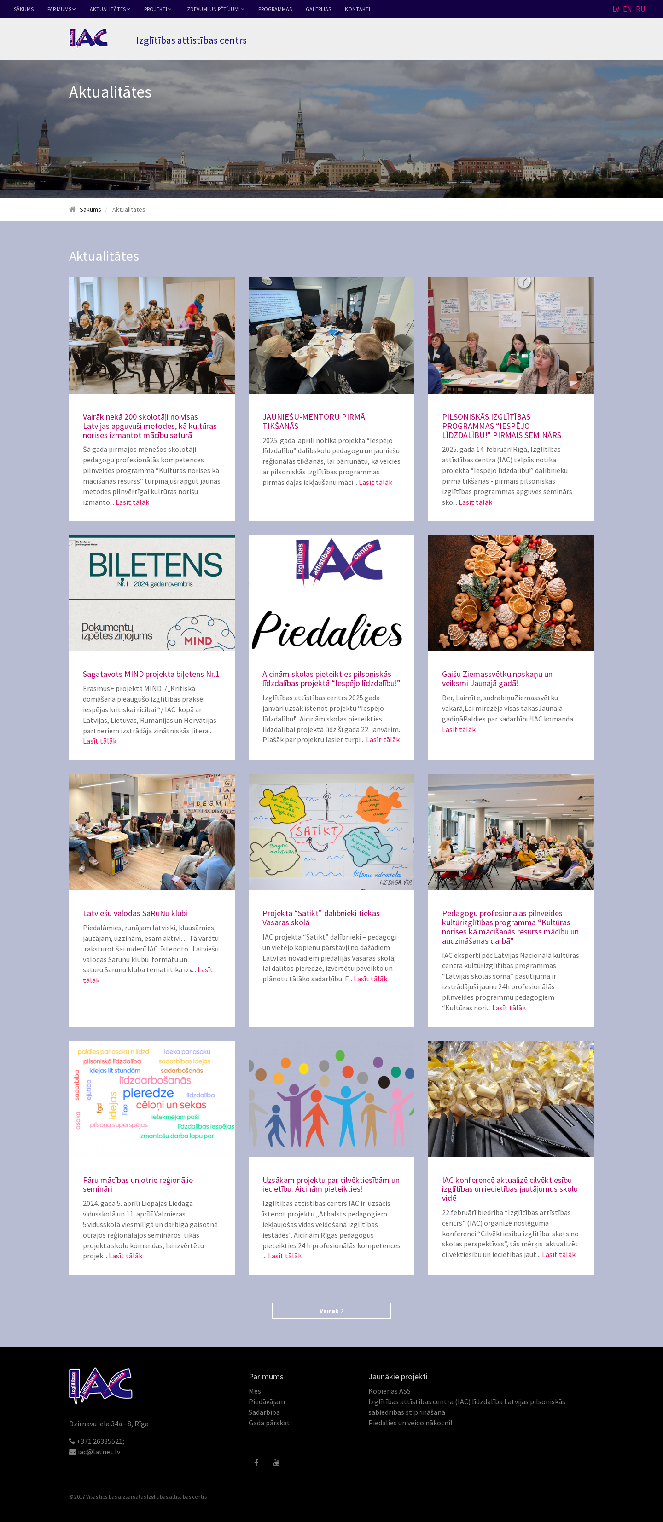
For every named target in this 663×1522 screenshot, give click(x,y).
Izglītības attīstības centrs (177, 1496)
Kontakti (357, 9)
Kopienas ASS (389, 1390)
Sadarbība (264, 1412)
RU (640, 8)
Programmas (275, 9)
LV (615, 8)
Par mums (61, 9)
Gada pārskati (270, 1422)
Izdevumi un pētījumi (215, 9)
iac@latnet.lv (99, 1451)
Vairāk (331, 1311)
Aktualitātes (110, 9)
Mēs (255, 1390)
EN (627, 8)
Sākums (24, 9)
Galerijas (318, 9)
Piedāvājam (267, 1401)
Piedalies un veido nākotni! (410, 1422)
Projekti (158, 9)
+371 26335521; (100, 1441)
